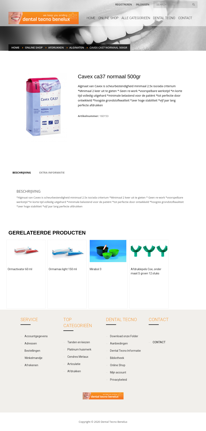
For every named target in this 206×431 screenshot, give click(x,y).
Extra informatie (52, 172)
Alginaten (76, 47)
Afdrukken (56, 47)
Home (15, 47)
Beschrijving (21, 172)
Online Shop (33, 47)
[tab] (21, 172)
